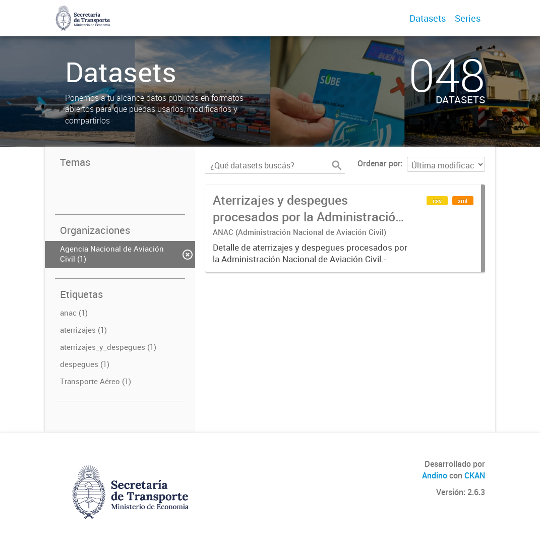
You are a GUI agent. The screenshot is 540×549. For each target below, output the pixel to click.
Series (468, 18)
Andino (434, 475)
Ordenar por (378, 163)
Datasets (427, 18)
